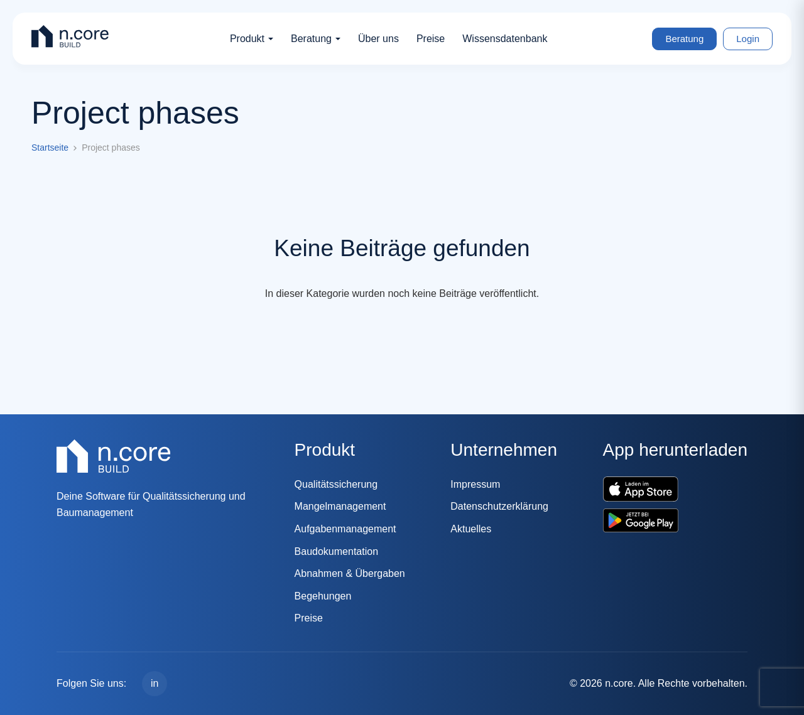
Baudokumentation (336, 551)
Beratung (311, 38)
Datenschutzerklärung (499, 506)
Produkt (247, 38)
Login (747, 38)
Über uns (378, 38)
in (154, 683)
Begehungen (323, 596)
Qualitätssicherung (336, 484)
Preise (430, 38)
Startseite (49, 147)
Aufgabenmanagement (345, 529)
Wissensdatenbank (504, 38)
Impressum (475, 484)
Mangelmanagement (340, 506)
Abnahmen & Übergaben (350, 573)
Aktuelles (470, 529)
